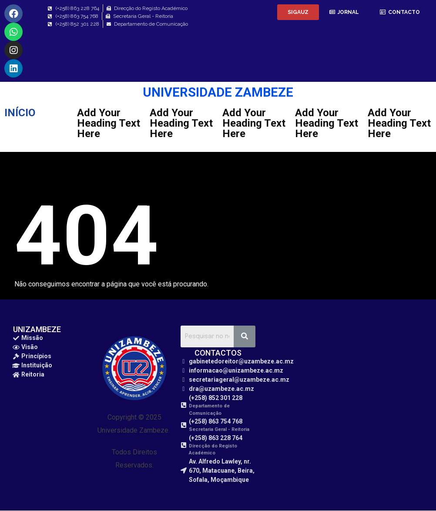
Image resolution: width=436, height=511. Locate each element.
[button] (298, 12)
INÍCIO (19, 113)
